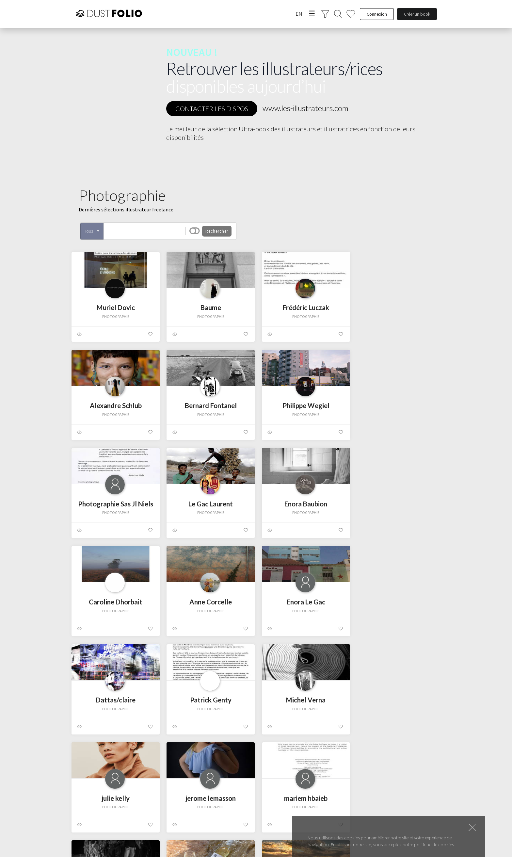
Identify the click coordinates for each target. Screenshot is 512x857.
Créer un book (417, 14)
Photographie (105, 316)
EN (299, 14)
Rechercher (216, 231)
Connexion (377, 14)
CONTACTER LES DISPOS (211, 108)
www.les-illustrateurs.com (305, 108)
